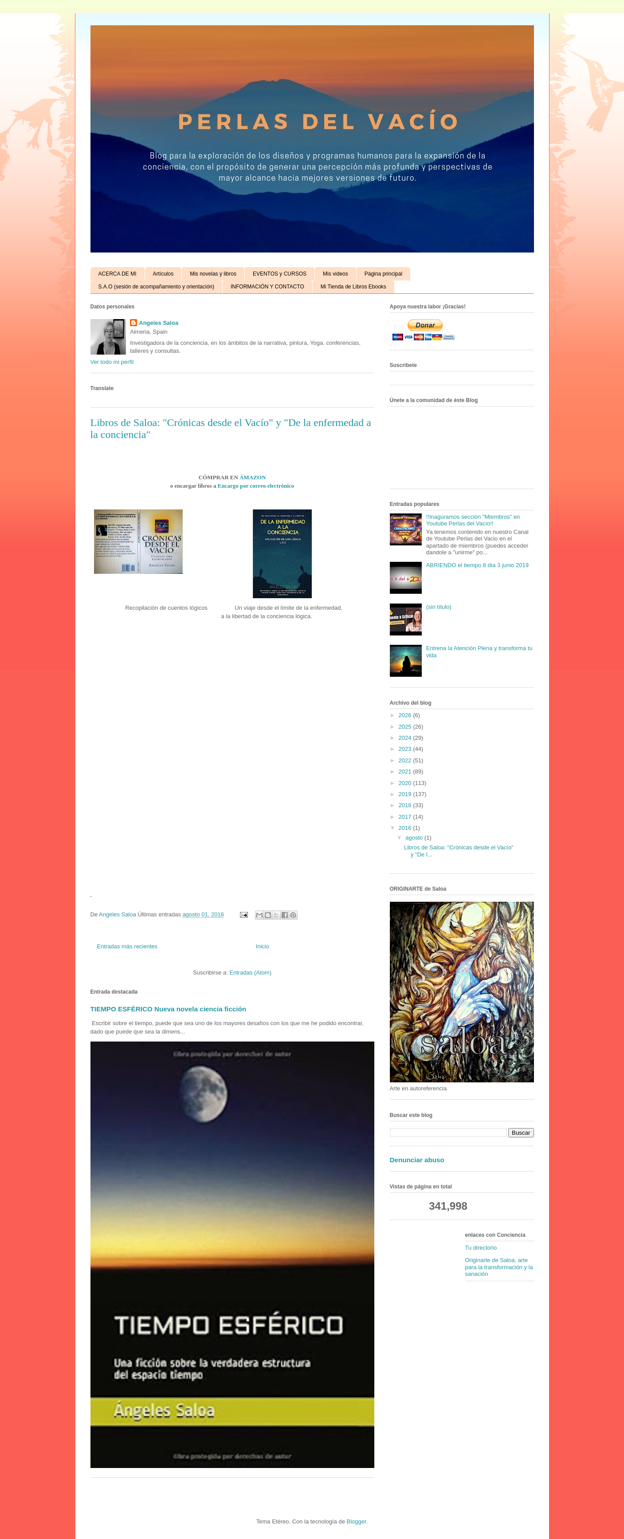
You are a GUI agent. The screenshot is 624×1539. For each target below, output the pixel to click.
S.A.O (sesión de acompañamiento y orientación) (156, 287)
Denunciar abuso (417, 1160)
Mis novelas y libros (213, 274)
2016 (406, 828)
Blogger (356, 1521)
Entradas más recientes (127, 946)
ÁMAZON (252, 477)
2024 (406, 737)
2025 (406, 726)
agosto (414, 837)
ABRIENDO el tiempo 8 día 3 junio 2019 (477, 565)
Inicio (262, 946)
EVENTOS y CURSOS (279, 274)
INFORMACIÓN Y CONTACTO (267, 287)
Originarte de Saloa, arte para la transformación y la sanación (499, 1267)
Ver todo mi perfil (112, 362)
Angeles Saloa (158, 323)
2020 (406, 783)
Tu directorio (481, 1247)
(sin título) (438, 607)
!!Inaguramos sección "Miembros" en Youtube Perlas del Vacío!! (473, 520)
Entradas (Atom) (250, 972)
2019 (406, 794)
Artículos (163, 274)
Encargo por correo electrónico (256, 485)
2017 (406, 816)
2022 (406, 760)
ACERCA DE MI (117, 274)
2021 (406, 771)
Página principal (383, 274)
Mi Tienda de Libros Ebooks (353, 287)
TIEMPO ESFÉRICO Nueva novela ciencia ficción (168, 1009)
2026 (406, 715)
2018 (406, 805)
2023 (406, 749)
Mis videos (335, 274)
